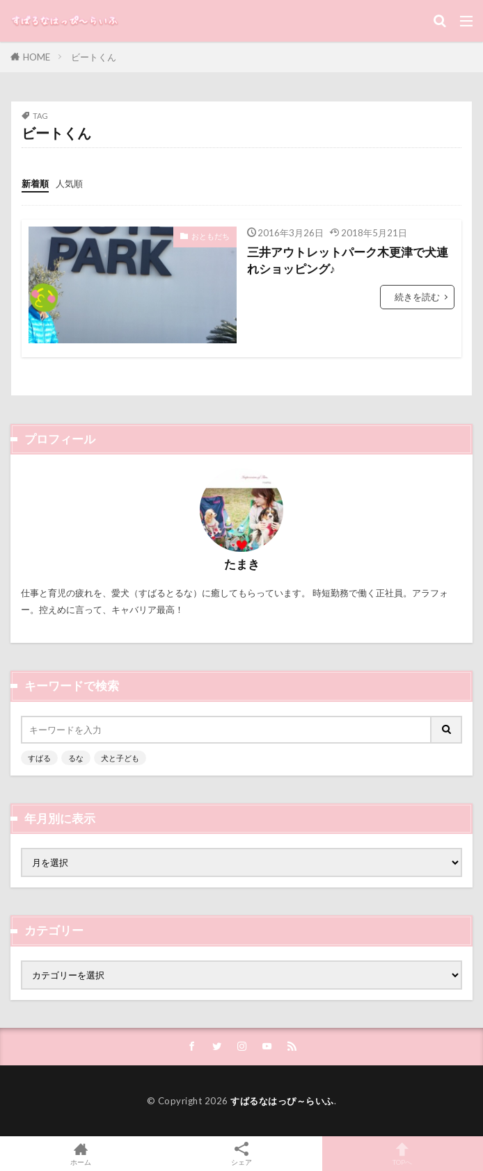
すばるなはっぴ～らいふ (282, 1100)
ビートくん (93, 57)
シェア (241, 1154)
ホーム (80, 1153)
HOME (36, 57)
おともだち (210, 235)
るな (76, 757)
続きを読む (417, 296)
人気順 (69, 183)
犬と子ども (120, 757)
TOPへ (402, 1153)
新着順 (35, 183)
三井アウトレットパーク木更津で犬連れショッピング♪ (347, 261)
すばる (39, 757)
